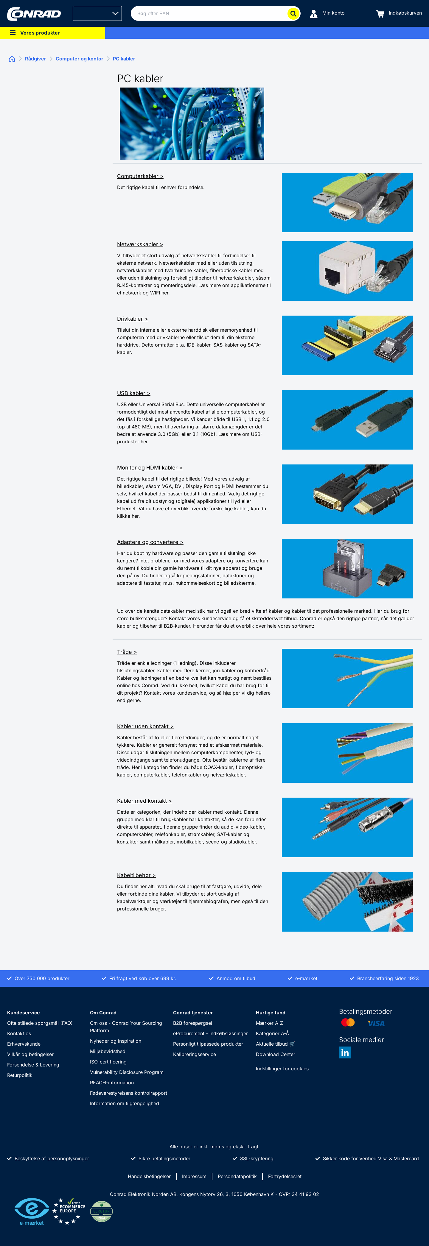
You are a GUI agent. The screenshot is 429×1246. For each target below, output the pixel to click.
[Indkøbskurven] (399, 13)
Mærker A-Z (269, 1023)
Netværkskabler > (140, 244)
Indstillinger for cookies (282, 1069)
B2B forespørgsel (192, 1023)
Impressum (194, 1176)
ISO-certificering (108, 1062)
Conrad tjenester (193, 1013)
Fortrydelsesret (284, 1176)
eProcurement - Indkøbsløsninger (210, 1033)
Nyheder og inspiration (115, 1041)
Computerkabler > (140, 176)
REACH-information (112, 1083)
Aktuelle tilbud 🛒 (275, 1044)
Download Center (275, 1054)
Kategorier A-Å (272, 1033)
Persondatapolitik (237, 1176)
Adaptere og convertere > (150, 542)
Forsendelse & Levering (33, 1065)
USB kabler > (133, 393)
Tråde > (127, 652)
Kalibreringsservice (194, 1054)
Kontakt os (19, 1033)
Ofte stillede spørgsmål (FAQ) (40, 1023)
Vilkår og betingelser (30, 1054)
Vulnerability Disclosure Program (127, 1072)
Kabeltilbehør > (136, 875)
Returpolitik (19, 1075)
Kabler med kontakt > (144, 801)
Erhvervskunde (24, 1044)
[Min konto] (327, 13)
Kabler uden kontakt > (145, 726)
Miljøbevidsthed (107, 1051)
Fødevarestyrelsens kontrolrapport (128, 1093)
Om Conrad (103, 1013)
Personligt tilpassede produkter (208, 1044)
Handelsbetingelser (149, 1176)
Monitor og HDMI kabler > (150, 467)
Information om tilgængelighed (124, 1103)
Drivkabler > (132, 319)
